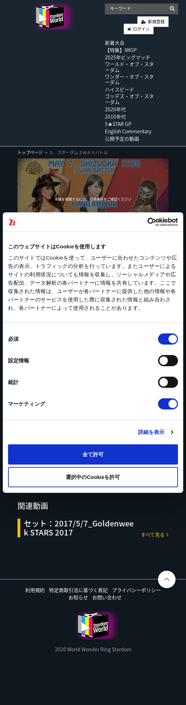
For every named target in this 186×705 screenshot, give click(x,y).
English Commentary (128, 131)
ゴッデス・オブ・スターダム (129, 98)
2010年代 (115, 116)
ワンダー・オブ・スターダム (129, 79)
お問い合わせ (107, 597)
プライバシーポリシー (136, 589)
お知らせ (78, 597)
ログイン (141, 29)
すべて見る (155, 534)
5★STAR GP (118, 123)
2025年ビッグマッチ (127, 57)
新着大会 (114, 42)
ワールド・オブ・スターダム (129, 66)
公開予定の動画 (122, 138)
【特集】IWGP (121, 49)
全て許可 (93, 454)
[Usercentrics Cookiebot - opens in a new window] (147, 221)
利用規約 (35, 589)
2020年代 (115, 109)
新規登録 (156, 21)
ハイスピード (119, 89)
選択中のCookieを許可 (93, 477)
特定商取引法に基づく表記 (78, 589)
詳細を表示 (151, 432)
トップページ (30, 152)
